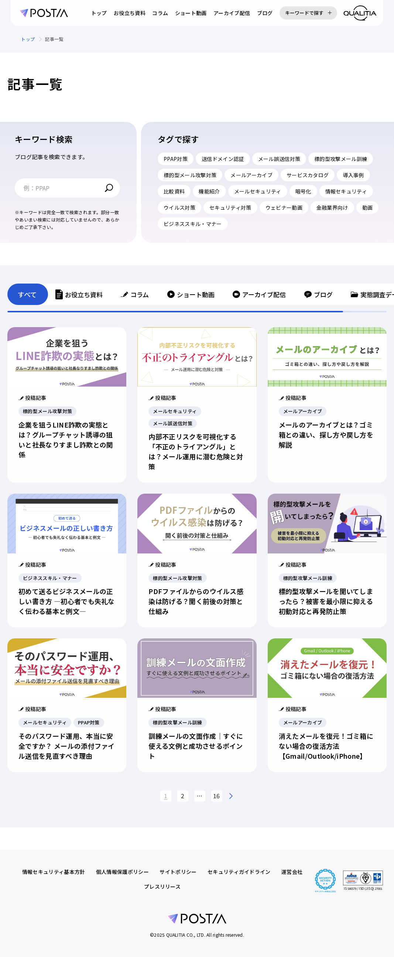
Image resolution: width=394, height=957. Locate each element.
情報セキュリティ (346, 191)
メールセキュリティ (257, 191)
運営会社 (291, 871)
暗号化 (303, 191)
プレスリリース (162, 886)
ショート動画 (191, 13)
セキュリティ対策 (230, 207)
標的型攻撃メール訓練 (340, 158)
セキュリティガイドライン (239, 871)
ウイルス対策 (179, 207)
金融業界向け (332, 207)
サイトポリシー (178, 871)
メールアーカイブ (251, 175)
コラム (160, 13)
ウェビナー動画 (283, 207)
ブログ (265, 13)
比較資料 (174, 191)
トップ (99, 13)
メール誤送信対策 (279, 158)
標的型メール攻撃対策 (190, 175)
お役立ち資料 (129, 13)
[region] (197, 39)
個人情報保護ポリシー (122, 871)
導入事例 (353, 175)
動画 (367, 207)
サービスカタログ (308, 175)
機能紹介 (209, 191)
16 (216, 795)
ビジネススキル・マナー (193, 223)
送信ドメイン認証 (223, 158)
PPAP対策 (176, 158)
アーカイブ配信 (231, 13)
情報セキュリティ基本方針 (53, 871)
